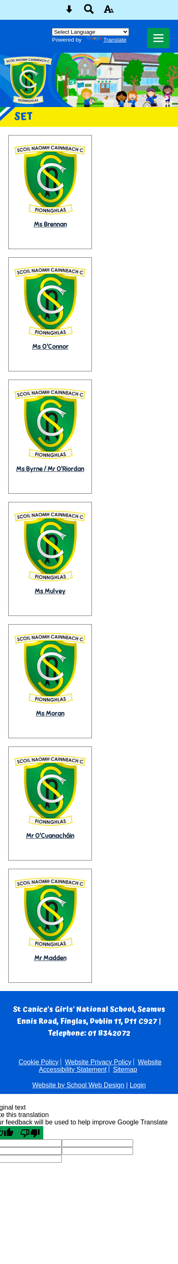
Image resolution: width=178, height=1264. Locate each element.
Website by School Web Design (78, 1085)
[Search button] (89, 11)
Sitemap (125, 1069)
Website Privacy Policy (98, 1062)
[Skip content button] (69, 11)
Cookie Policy (39, 1062)
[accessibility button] (109, 11)
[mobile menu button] (158, 38)
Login (138, 1085)
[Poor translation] (30, 1132)
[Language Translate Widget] (90, 32)
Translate (106, 40)
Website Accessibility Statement (100, 1066)
